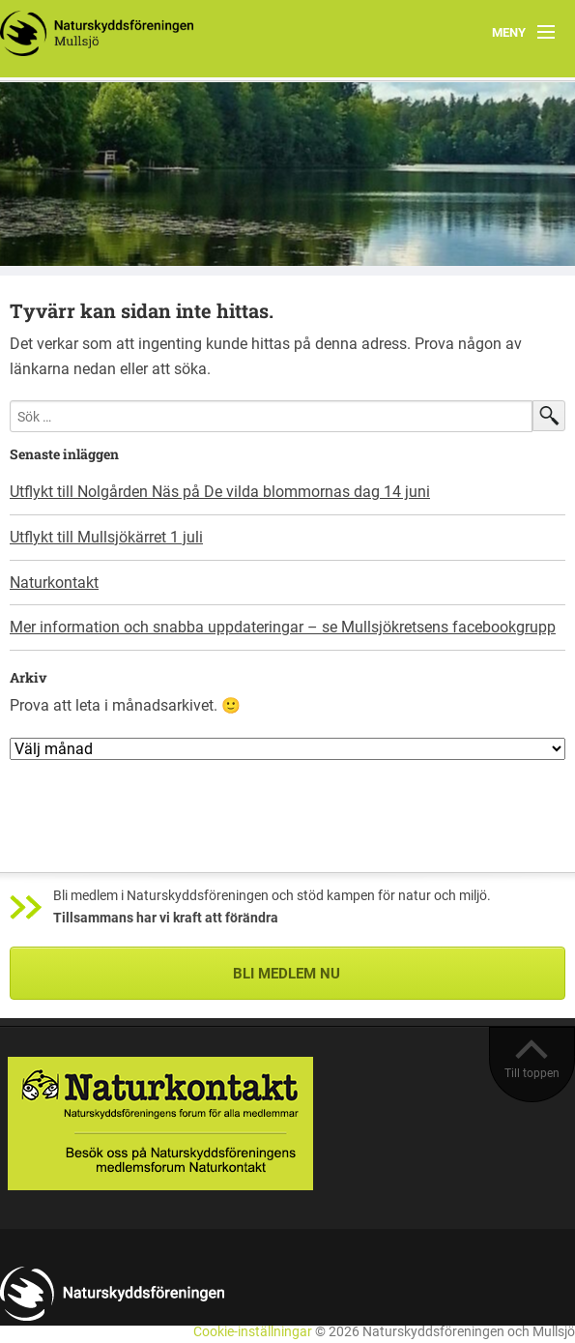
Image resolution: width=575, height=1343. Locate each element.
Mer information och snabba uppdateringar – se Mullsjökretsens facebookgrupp (283, 627)
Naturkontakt (54, 582)
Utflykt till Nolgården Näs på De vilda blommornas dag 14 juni (220, 491)
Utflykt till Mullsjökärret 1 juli (106, 537)
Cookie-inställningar (252, 1332)
